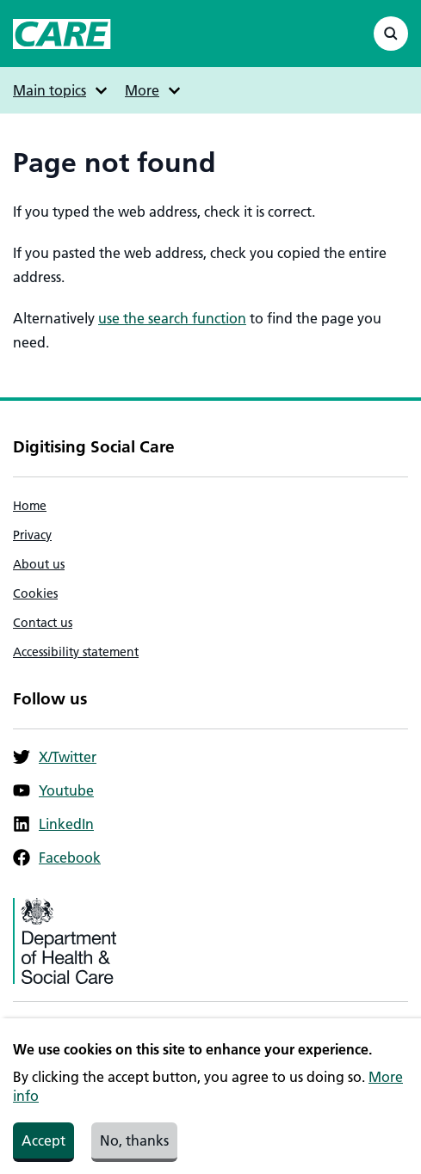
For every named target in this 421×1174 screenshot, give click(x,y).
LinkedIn (53, 824)
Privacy (32, 535)
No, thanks (134, 1150)
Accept (43, 1150)
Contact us (42, 622)
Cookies (35, 593)
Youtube (53, 790)
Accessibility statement (76, 652)
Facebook (57, 857)
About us (39, 564)
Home (29, 505)
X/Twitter (54, 756)
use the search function (172, 318)
